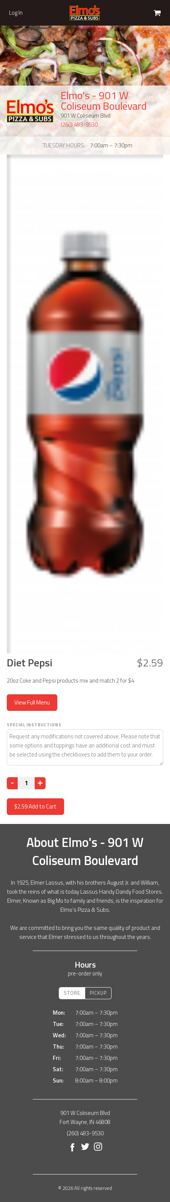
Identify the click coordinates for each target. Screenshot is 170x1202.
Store (72, 993)
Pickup (98, 993)
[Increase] (40, 783)
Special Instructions (34, 725)
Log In (16, 12)
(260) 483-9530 (79, 124)
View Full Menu (32, 702)
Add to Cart (35, 806)
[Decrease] (12, 783)
